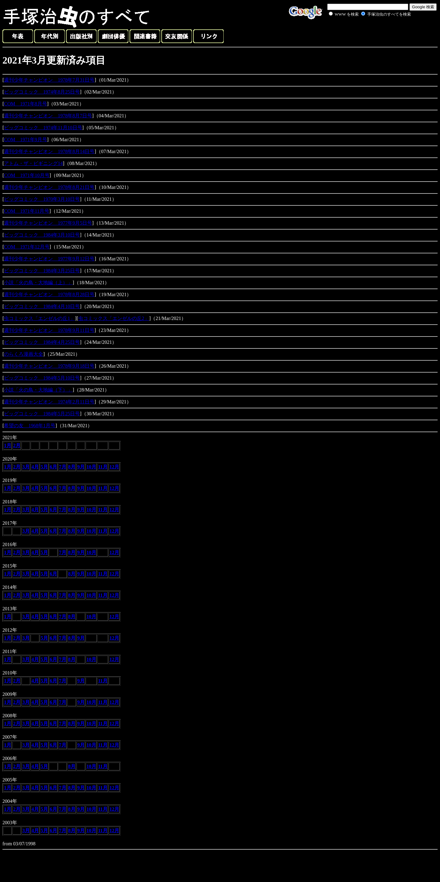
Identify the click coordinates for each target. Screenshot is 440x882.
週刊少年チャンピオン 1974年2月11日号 (49, 401)
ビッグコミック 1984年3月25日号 (42, 270)
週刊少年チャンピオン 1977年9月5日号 (48, 223)
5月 (44, 466)
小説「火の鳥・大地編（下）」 (38, 389)
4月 (35, 466)
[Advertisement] (363, 32)
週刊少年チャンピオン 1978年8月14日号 (49, 151)
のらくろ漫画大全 (23, 354)
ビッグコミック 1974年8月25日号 (42, 91)
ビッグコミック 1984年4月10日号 (42, 306)
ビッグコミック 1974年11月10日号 (43, 127)
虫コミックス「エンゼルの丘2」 (113, 318)
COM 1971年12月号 (26, 246)
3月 (26, 466)
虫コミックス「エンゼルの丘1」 (39, 318)
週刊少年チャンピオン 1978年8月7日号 (48, 115)
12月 (114, 466)
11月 (103, 466)
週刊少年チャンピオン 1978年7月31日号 (49, 80)
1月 (7, 445)
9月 (81, 466)
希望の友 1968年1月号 (29, 425)
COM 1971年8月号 (25, 103)
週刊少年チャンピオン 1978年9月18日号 (49, 366)
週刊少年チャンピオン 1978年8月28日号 (49, 294)
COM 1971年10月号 (26, 175)
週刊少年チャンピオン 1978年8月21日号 (49, 187)
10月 (91, 466)
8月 (71, 466)
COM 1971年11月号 (26, 211)
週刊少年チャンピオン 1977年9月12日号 (49, 258)
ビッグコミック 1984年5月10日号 (42, 377)
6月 (53, 466)
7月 (62, 466)
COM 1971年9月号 (25, 139)
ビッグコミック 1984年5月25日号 (42, 413)
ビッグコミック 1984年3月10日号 (42, 234)
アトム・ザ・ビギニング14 (33, 163)
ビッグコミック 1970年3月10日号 (42, 199)
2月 (16, 445)
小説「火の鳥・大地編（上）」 (38, 282)
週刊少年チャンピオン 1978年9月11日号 (49, 330)
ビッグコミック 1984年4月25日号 (42, 342)
